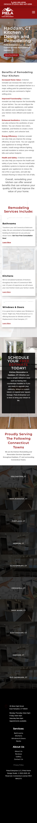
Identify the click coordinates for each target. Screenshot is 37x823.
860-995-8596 (19, 2)
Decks (18, 741)
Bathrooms (13, 248)
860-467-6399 (25, 4)
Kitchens (13, 275)
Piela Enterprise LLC (13, 770)
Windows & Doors (15, 290)
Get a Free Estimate (11, 55)
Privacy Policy (19, 765)
